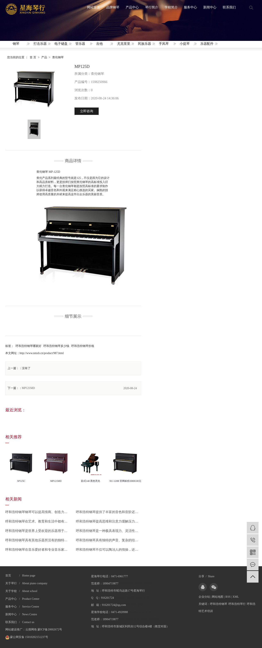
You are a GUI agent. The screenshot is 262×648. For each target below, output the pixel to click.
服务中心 (190, 7)
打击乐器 (40, 43)
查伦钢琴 (58, 57)
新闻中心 (209, 7)
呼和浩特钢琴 (218, 603)
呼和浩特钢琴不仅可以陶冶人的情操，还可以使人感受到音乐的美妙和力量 (108, 549)
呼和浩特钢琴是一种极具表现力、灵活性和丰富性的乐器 (108, 531)
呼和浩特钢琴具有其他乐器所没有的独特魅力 (38, 540)
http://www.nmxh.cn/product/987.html (42, 353)
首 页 (33, 57)
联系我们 (229, 7)
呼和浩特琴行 (237, 603)
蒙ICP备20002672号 (49, 629)
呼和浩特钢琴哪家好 (28, 346)
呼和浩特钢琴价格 (82, 346)
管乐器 (80, 43)
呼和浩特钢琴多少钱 (56, 346)
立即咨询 (86, 111)
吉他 (99, 43)
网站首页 (93, 7)
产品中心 (132, 7)
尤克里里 (123, 43)
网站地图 (217, 596)
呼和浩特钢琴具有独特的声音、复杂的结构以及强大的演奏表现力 (108, 540)
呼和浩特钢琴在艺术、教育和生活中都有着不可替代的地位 (38, 521)
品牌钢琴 (112, 7)
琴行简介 (151, 7)
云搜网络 (31, 629)
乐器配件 (206, 43)
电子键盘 (61, 43)
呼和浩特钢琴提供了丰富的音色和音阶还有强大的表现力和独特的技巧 (108, 512)
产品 (44, 57)
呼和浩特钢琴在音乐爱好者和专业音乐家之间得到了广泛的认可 (38, 549)
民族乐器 (144, 43)
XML (236, 596)
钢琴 (16, 43)
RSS (227, 596)
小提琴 (185, 43)
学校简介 (171, 7)
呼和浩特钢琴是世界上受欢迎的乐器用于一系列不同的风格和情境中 (38, 531)
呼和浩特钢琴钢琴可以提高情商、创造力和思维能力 (38, 512)
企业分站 (204, 596)
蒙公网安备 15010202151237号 (26, 637)
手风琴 (164, 43)
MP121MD (28, 388)
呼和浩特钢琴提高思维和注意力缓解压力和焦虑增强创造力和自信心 (108, 521)
